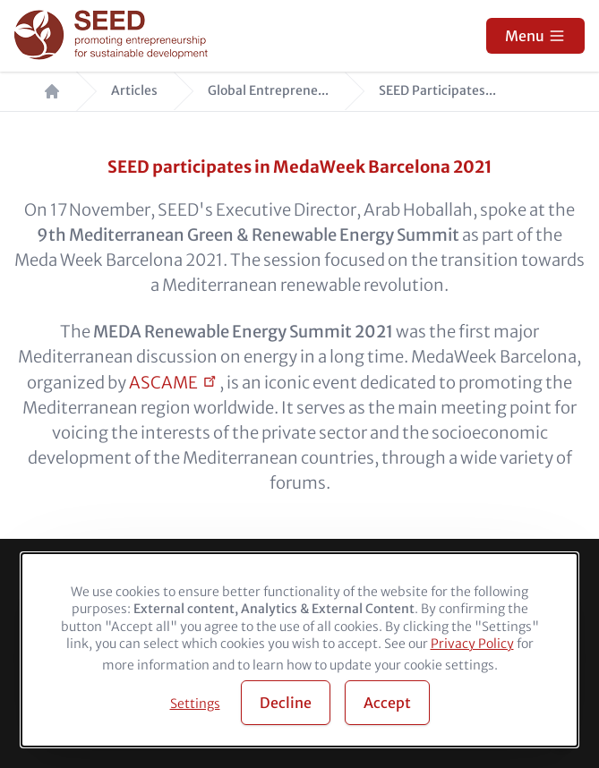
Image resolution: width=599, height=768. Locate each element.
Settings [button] (195, 703)
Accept (387, 703)
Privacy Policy (472, 644)
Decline (286, 703)
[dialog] (299, 650)
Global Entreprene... (268, 90)
